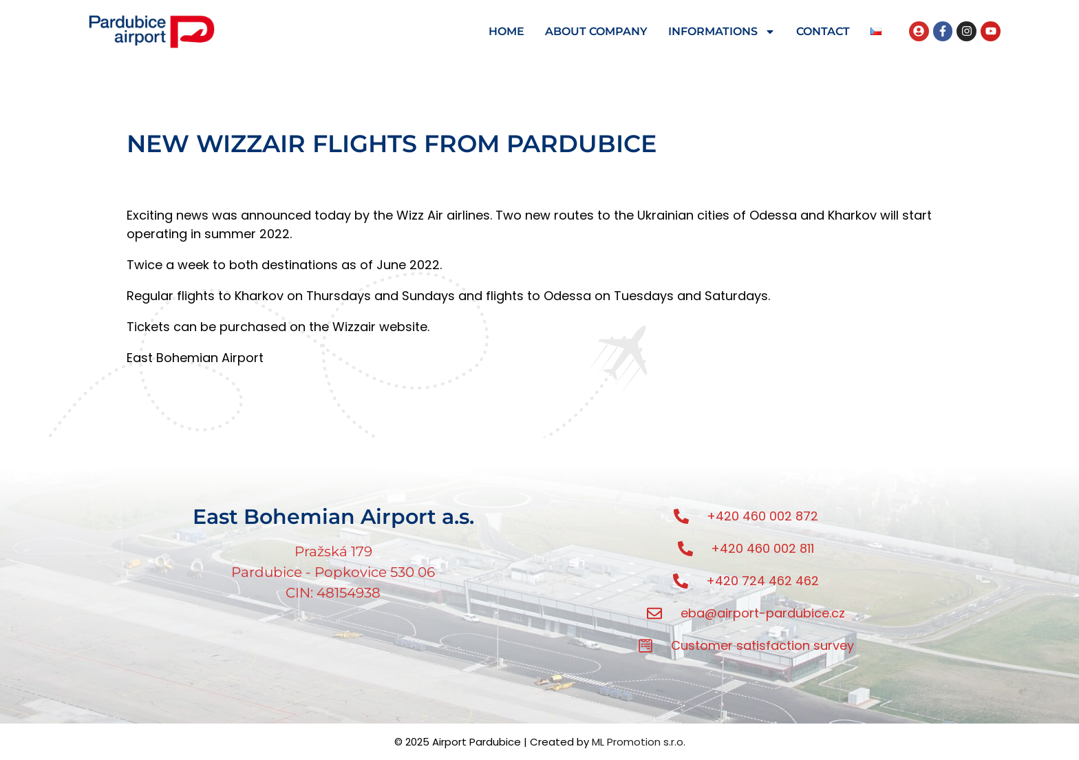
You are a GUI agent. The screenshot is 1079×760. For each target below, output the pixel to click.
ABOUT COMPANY (596, 31)
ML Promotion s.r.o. (638, 742)
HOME (506, 31)
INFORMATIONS (722, 31)
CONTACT (823, 31)
